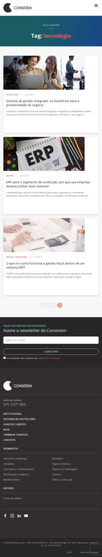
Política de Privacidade (49, 358)
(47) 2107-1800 (14, 404)
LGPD (69, 552)
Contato (9, 439)
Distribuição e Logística (16, 474)
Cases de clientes (14, 424)
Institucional (12, 413)
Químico (56, 474)
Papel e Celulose (61, 463)
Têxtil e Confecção (62, 479)
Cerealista (8, 463)
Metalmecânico (11, 479)
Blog (6, 429)
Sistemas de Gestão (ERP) (19, 419)
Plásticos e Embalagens (65, 469)
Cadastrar (51, 351)
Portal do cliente (12, 498)
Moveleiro (57, 458)
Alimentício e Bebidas (15, 458)
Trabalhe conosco (15, 434)
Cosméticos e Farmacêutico (18, 469)
